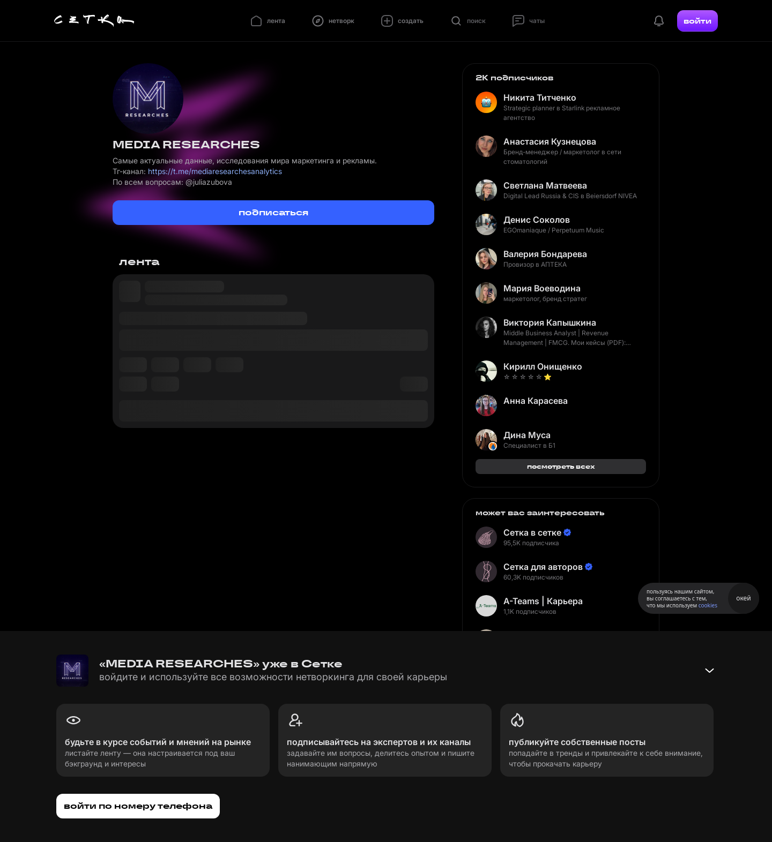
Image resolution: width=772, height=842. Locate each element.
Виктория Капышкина (549, 322)
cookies (708, 605)
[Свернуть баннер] (709, 670)
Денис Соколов (536, 219)
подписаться (273, 212)
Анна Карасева (535, 400)
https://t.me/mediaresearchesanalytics (215, 171)
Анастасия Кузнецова (549, 141)
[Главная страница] (94, 20)
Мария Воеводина (542, 288)
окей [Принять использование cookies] (743, 598)
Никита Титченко (539, 97)
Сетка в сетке (532, 532)
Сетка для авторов (543, 566)
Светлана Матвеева (545, 185)
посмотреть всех (561, 466)
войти (697, 21)
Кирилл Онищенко (542, 366)
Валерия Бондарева (545, 254)
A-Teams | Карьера (543, 601)
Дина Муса (527, 435)
